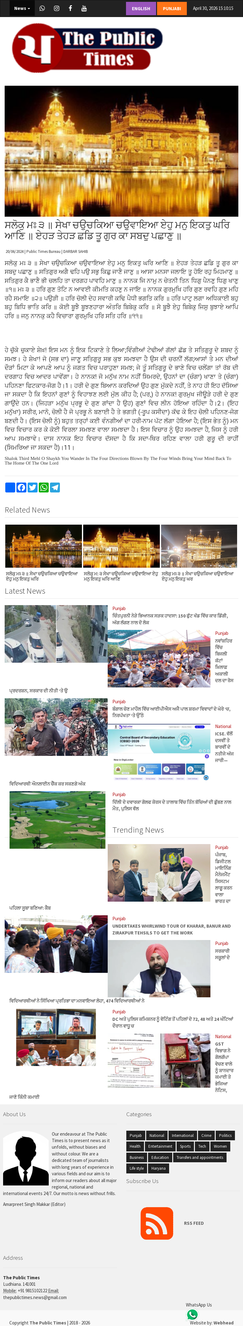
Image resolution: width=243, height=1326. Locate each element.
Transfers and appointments (200, 1157)
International (183, 1135)
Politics (225, 1135)
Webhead (224, 1323)
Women (220, 1146)
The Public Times (48, 1323)
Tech (202, 1146)
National (157, 1135)
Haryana (158, 1168)
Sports (185, 1146)
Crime (206, 1135)
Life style (137, 1168)
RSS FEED (167, 1223)
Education (160, 1157)
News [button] (22, 8)
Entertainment (160, 1146)
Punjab (136, 1135)
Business (137, 1157)
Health (135, 1146)
